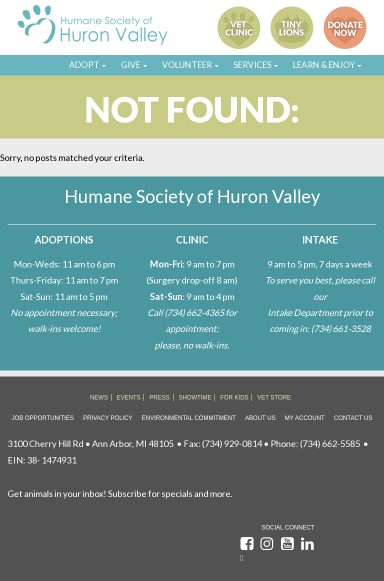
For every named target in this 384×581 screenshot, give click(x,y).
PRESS (160, 397)
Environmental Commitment (189, 418)
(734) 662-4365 (194, 312)
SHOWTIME (195, 397)
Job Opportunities (43, 418)
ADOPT (87, 65)
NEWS (99, 397)
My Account (305, 418)
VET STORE (275, 397)
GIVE (134, 65)
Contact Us (353, 418)
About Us (260, 418)
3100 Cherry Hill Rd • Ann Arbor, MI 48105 (91, 443)
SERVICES (256, 65)
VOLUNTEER (190, 65)
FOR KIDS (234, 397)
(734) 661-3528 (340, 328)
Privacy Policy (107, 418)
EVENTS (128, 397)
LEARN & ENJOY (327, 65)
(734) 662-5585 (330, 443)
